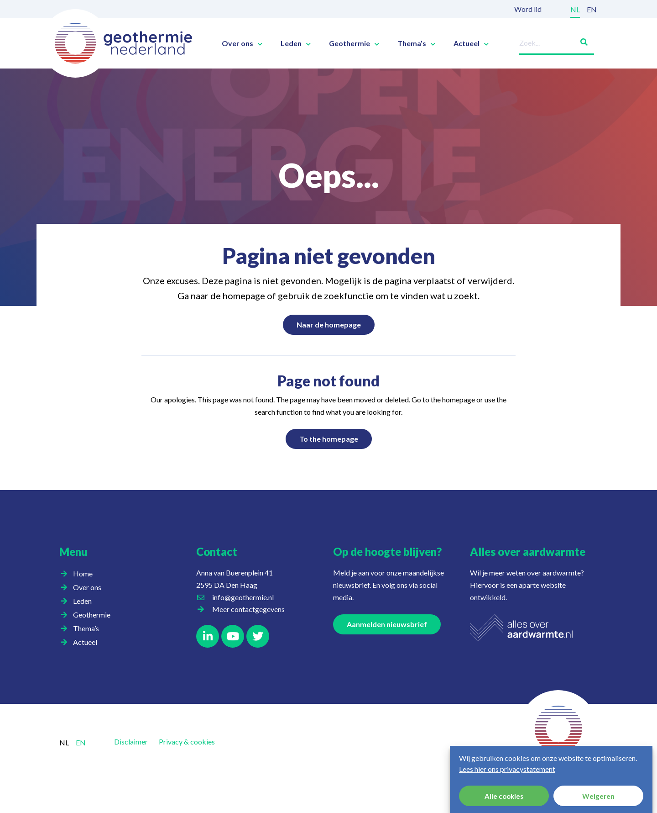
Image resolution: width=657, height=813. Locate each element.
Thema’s (416, 43)
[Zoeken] (580, 40)
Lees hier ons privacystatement (507, 769)
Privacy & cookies (187, 741)
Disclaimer (131, 741)
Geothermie (354, 43)
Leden (296, 43)
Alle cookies (504, 796)
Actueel (471, 43)
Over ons (242, 43)
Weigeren (598, 796)
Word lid (528, 9)
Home (83, 573)
